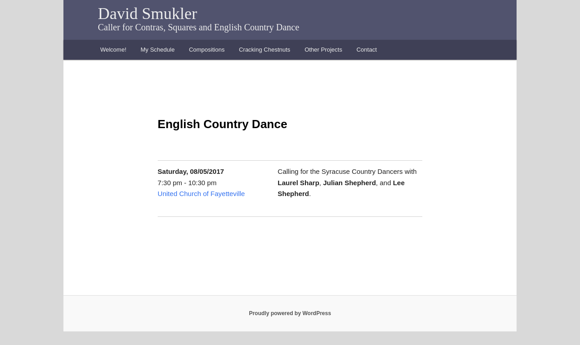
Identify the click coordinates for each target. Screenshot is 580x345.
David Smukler (147, 14)
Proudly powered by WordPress (290, 313)
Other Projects (323, 49)
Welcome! (113, 49)
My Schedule (157, 49)
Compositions (207, 49)
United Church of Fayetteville (201, 193)
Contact (367, 49)
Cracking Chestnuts (264, 49)
